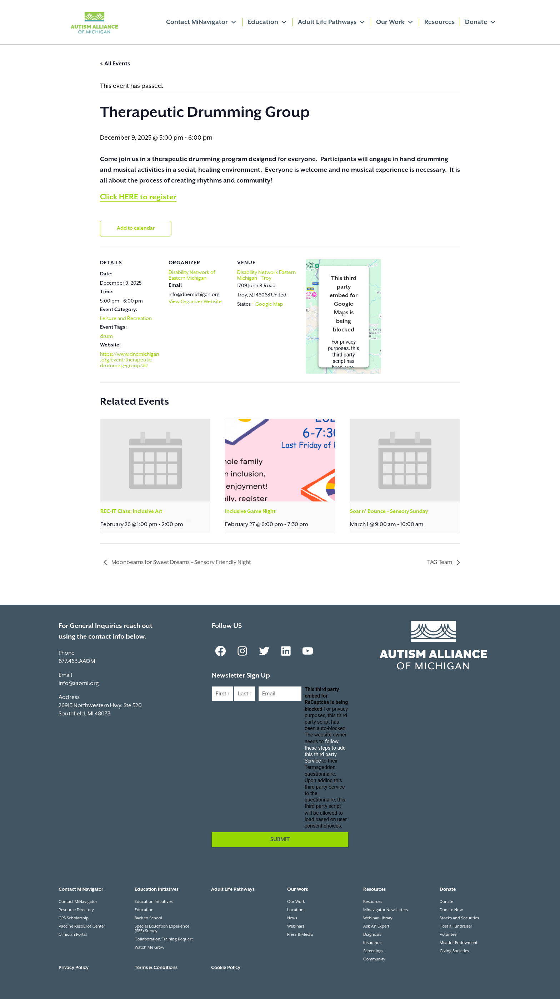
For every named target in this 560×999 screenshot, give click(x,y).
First (217, 707)
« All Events (115, 63)
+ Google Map (267, 304)
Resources (439, 22)
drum (106, 336)
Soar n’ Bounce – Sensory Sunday (389, 511)
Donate (480, 22)
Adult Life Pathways (332, 22)
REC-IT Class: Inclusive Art (131, 511)
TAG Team (440, 562)
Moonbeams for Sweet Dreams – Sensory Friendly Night (180, 562)
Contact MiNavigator (201, 22)
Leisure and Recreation (126, 318)
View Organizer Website (195, 302)
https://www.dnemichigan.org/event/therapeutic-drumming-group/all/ (129, 360)
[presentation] (155, 460)
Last (239, 707)
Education (268, 22)
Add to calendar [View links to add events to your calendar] (136, 228)
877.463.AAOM (77, 661)
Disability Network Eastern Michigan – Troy (266, 275)
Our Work (395, 22)
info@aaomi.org (79, 683)
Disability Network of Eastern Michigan (192, 275)
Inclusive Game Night (250, 511)
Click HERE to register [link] (138, 197)
